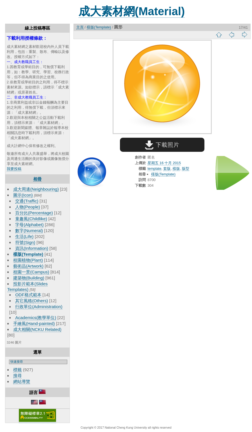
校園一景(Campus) (31, 272)
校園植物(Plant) (28, 260)
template (154, 168)
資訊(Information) (31, 248)
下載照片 (162, 145)
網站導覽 (21, 381)
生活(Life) (24, 236)
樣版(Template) (28, 254)
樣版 (176, 168)
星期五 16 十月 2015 (164, 163)
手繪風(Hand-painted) (34, 323)
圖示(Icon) (23, 195)
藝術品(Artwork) (28, 266)
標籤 (17, 369)
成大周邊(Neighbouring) (36, 189)
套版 (167, 168)
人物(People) (27, 206)
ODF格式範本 (28, 294)
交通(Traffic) (26, 201)
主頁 (80, 27)
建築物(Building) (28, 277)
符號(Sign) (25, 242)
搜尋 (17, 375)
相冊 (37, 179)
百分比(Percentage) (34, 212)
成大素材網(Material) (132, 11)
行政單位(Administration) (39, 306)
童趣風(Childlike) (31, 218)
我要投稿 (14, 169)
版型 (185, 168)
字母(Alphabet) (29, 224)
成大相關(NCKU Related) (37, 329)
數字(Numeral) (29, 230)
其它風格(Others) (31, 300)
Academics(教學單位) (35, 317)
